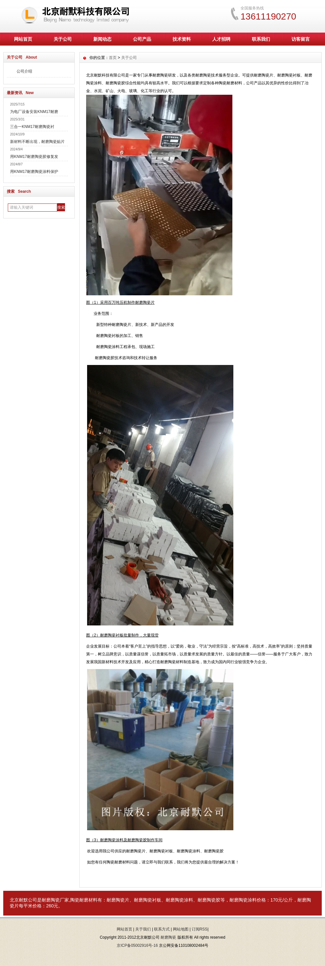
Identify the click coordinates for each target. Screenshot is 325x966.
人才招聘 (221, 39)
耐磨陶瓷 (51, 900)
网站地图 (180, 929)
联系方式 (162, 929)
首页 (113, 57)
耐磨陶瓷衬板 (147, 900)
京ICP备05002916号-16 (137, 945)
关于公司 (63, 39)
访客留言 (301, 39)
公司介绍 (24, 71)
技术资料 (182, 39)
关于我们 (143, 929)
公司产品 (142, 39)
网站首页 (23, 39)
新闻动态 (102, 39)
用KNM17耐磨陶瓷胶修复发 (34, 156)
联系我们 (261, 39)
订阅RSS (200, 929)
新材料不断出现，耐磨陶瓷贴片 (37, 141)
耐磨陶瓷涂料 (179, 900)
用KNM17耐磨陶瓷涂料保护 (34, 171)
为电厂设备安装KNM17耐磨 (34, 111)
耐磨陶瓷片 (118, 900)
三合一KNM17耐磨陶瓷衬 (32, 126)
